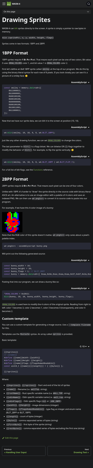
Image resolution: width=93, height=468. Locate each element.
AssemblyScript (79, 82)
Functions (38, 169)
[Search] (88, 4)
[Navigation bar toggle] (4, 4)
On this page (9, 12)
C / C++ (83, 346)
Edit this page (10, 437)
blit (15, 28)
